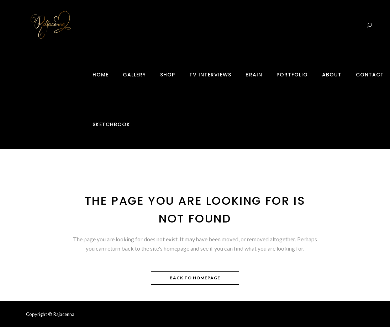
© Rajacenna (61, 314)
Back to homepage (195, 277)
